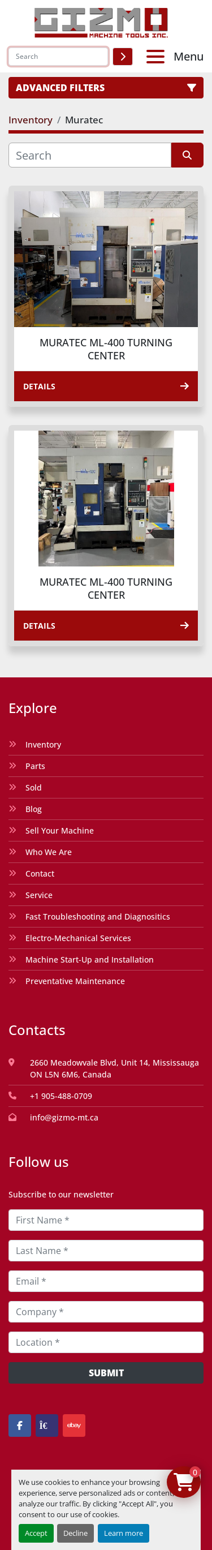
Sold (33, 787)
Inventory (43, 744)
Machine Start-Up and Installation (89, 959)
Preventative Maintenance (75, 981)
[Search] (58, 57)
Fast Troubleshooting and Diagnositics (97, 916)
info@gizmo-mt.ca (64, 1117)
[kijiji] (47, 1425)
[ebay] (74, 1425)
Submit (106, 1373)
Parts (35, 766)
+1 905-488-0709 (61, 1095)
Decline (75, 1533)
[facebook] (19, 1425)
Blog (33, 809)
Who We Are (48, 852)
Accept (36, 1533)
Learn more (123, 1533)
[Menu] (157, 56)
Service (39, 895)
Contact (39, 873)
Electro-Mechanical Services (78, 938)
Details (106, 386)
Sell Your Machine (59, 830)
